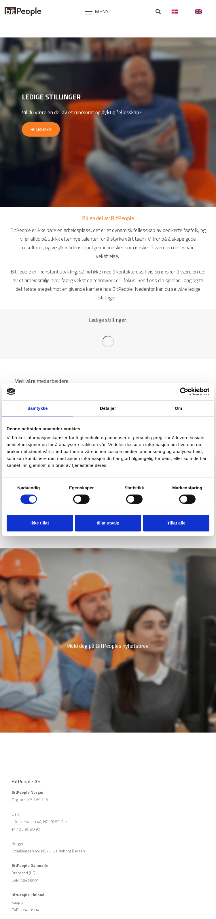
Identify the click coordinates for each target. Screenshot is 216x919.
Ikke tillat (40, 522)
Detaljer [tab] (108, 408)
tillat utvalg (107, 522)
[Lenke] (23, 11)
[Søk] (158, 11)
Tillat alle (176, 522)
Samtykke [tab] (37, 408)
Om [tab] (178, 408)
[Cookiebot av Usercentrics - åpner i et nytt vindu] (184, 391)
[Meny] (97, 11)
